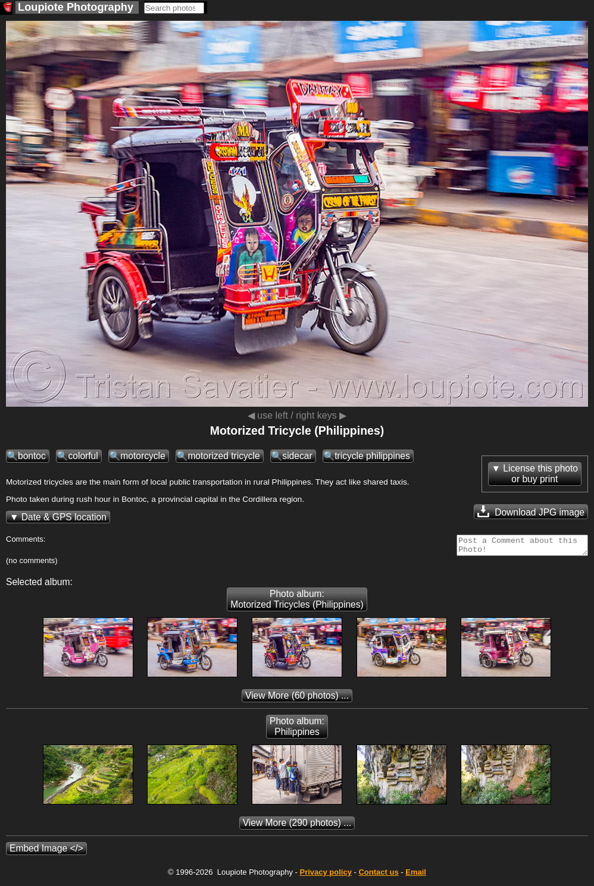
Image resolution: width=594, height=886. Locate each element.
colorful (83, 456)
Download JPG (530, 511)
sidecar (297, 456)
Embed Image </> (46, 852)
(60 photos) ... (297, 699)
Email (415, 875)
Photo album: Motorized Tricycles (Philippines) (297, 602)
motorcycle (142, 456)
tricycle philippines (372, 456)
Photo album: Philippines (297, 730)
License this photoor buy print (540, 473)
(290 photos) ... (297, 826)
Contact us (378, 875)
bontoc (32, 456)
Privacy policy (325, 875)
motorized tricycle (223, 456)
